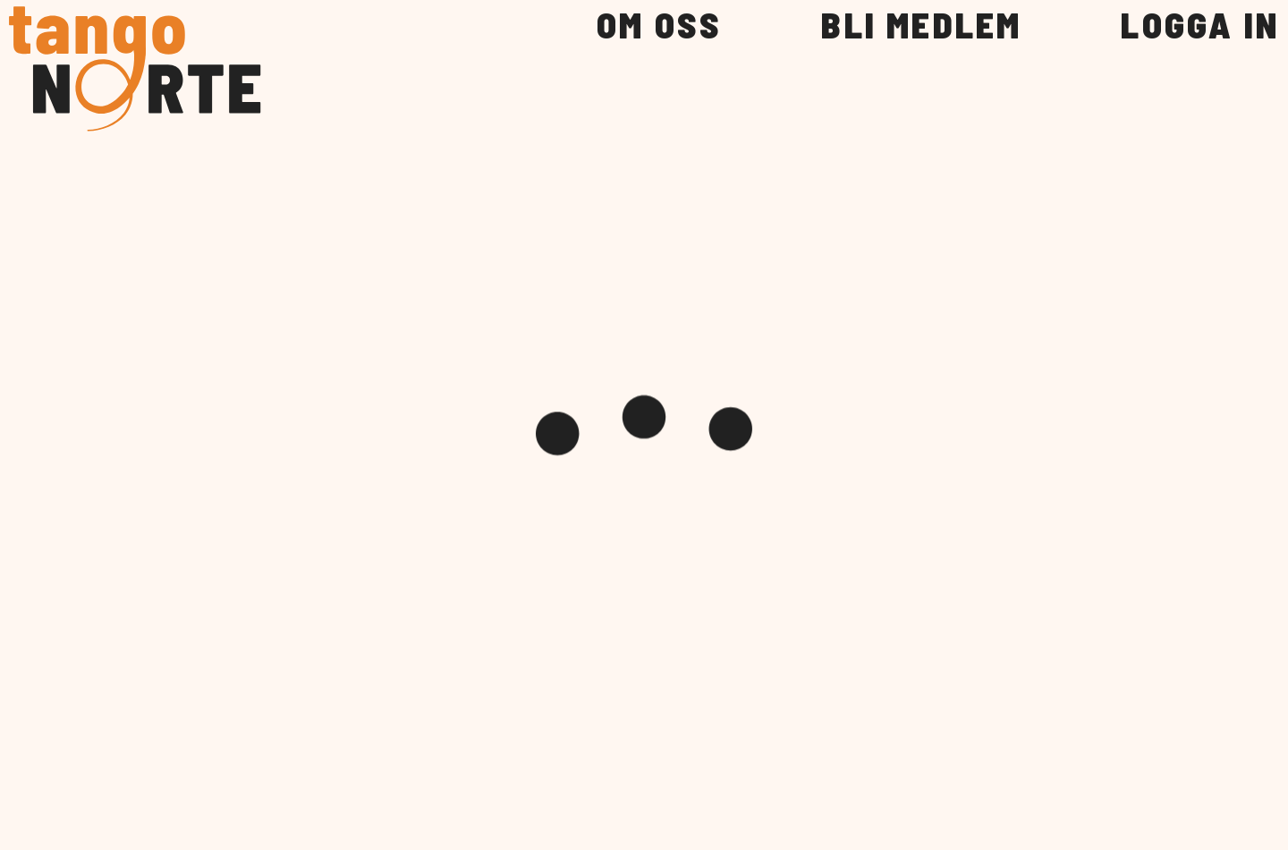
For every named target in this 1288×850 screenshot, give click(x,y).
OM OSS (659, 26)
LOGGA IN (1200, 26)
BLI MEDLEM (921, 26)
